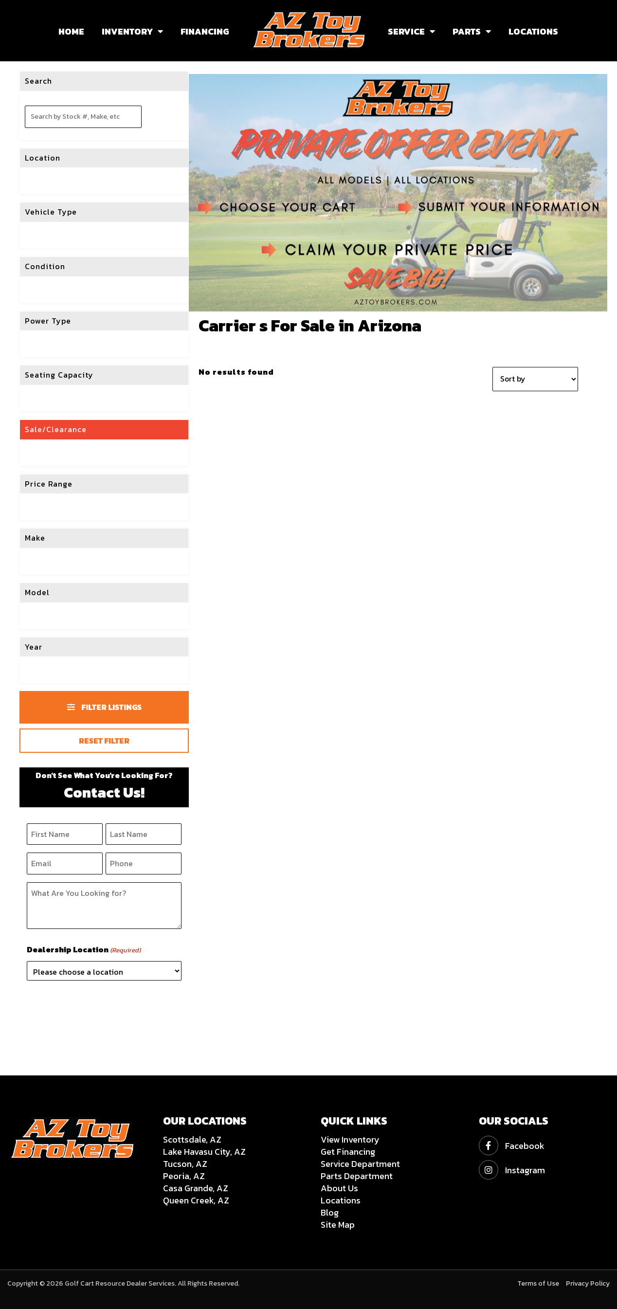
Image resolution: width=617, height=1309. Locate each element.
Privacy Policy (588, 1283)
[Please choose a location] (104, 971)
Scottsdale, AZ (192, 1139)
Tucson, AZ (185, 1163)
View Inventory (350, 1139)
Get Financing (348, 1151)
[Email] (65, 863)
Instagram (512, 1170)
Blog (330, 1212)
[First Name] (65, 834)
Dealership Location (84, 950)
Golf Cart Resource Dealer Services (120, 1283)
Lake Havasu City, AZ (204, 1151)
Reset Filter (104, 740)
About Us (339, 1188)
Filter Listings (104, 707)
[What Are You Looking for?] (104, 905)
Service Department (360, 1163)
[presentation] (101, 1007)
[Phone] (143, 863)
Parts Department (357, 1175)
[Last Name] (143, 834)
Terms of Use (538, 1283)
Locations (341, 1200)
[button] (158, 31)
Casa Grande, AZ (195, 1188)
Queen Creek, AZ (196, 1200)
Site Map (338, 1224)
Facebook (511, 1145)
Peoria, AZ (184, 1175)
